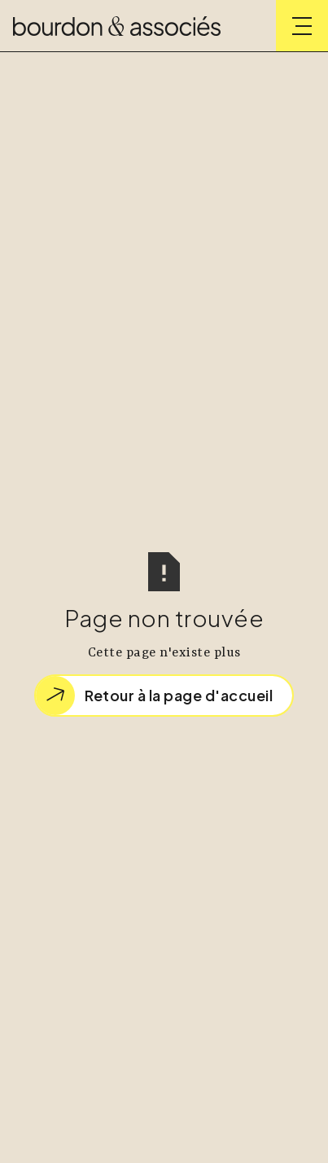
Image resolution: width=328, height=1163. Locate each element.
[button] (302, 26)
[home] (117, 26)
